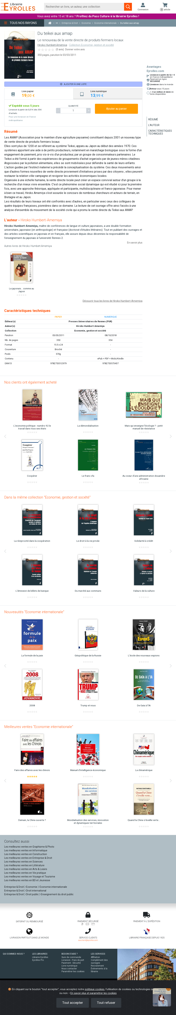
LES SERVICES (98, 954)
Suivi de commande (71, 957)
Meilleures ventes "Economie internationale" (38, 727)
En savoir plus (134, 242)
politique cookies (94, 989)
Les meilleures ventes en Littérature (24, 865)
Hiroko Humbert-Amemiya (52, 45)
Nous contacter (69, 968)
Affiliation (95, 957)
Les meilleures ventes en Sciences (23, 861)
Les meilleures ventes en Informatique (25, 850)
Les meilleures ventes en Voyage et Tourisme (29, 876)
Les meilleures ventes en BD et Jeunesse (27, 880)
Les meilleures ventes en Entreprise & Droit (28, 857)
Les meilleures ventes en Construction (25, 854)
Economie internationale (53, 886)
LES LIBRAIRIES (39, 954)
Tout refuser (106, 1003)
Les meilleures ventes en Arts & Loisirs (25, 869)
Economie (31, 886)
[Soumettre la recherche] (128, 7)
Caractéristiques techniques (160, 132)
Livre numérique (69, 966)
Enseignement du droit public (57, 894)
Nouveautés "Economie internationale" (34, 612)
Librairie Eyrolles (40, 957)
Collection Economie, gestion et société (91, 45)
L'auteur (153, 125)
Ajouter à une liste (73, 84)
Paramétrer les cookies (73, 971)
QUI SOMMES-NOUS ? (14, 954)
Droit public (32, 894)
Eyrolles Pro (38, 960)
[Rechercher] (84, 7)
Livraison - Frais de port (73, 960)
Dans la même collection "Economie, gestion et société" (47, 497)
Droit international (36, 890)
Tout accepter (72, 1003)
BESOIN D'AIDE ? (70, 954)
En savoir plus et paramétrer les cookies (93, 993)
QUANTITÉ (73, 106)
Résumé (153, 119)
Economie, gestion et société (90, 330)
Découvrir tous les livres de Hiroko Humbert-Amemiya (112, 300)
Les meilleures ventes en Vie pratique (25, 872)
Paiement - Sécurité (71, 963)
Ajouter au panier (116, 108)
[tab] (38, 93)
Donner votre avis (75, 49)
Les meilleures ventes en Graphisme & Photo (29, 846)
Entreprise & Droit (14, 886)
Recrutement (97, 966)
